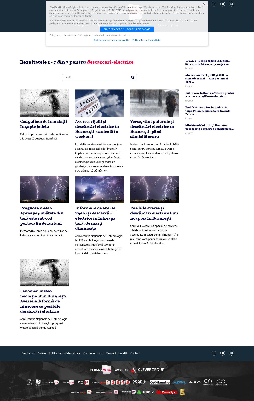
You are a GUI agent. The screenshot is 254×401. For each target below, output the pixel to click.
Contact (135, 353)
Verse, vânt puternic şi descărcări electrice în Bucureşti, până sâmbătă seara (152, 129)
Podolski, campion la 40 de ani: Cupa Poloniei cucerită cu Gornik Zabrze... (207, 111)
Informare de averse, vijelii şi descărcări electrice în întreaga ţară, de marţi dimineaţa (95, 218)
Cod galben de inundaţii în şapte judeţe (43, 124)
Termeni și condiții (116, 353)
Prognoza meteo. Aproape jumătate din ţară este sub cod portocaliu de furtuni (41, 215)
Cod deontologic (93, 353)
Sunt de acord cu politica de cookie (127, 29)
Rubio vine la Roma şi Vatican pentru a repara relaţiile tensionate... (209, 94)
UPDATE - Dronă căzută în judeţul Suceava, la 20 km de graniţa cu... (207, 62)
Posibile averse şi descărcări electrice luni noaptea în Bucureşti (154, 213)
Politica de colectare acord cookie (111, 40)
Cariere (42, 353)
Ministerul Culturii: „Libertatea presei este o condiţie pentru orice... (209, 127)
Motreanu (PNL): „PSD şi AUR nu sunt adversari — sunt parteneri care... (206, 78)
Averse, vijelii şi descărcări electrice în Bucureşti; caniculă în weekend (97, 129)
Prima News (100, 370)
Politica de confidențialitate (64, 353)
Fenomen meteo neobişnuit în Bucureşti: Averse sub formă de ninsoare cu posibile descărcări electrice (44, 301)
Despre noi (28, 353)
